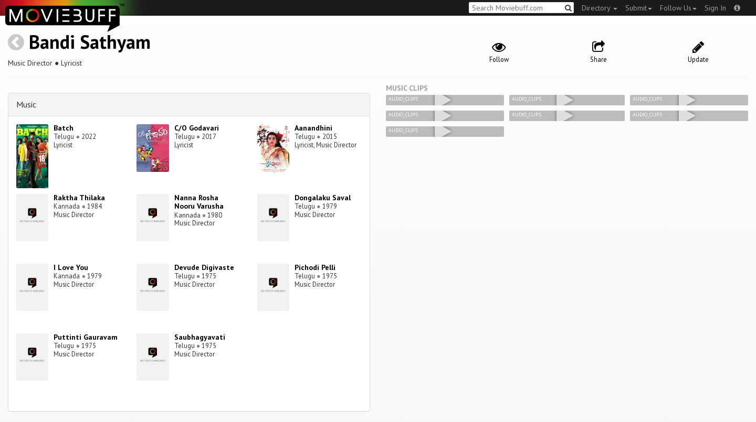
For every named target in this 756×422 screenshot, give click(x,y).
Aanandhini (313, 128)
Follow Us (678, 8)
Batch (64, 128)
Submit (638, 8)
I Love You (71, 267)
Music (26, 104)
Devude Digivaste (204, 267)
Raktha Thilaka (79, 197)
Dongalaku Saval (323, 197)
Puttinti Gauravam (86, 337)
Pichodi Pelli (315, 267)
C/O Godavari (196, 128)
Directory (599, 8)
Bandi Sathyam (90, 41)
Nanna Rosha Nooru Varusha (199, 202)
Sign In (715, 8)
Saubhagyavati (199, 337)
